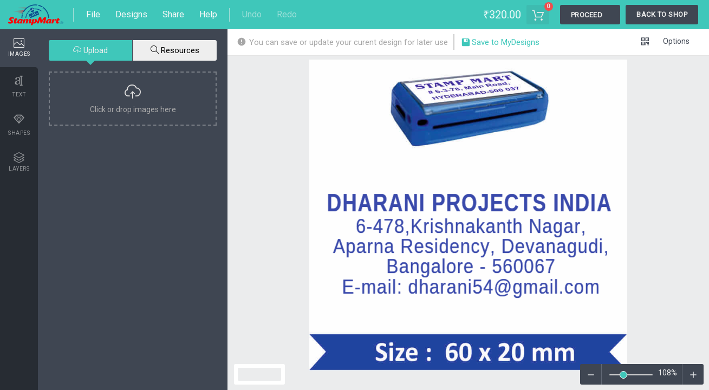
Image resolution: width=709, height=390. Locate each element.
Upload (90, 50)
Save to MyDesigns (500, 43)
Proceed (587, 15)
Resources (175, 50)
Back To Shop (661, 14)
